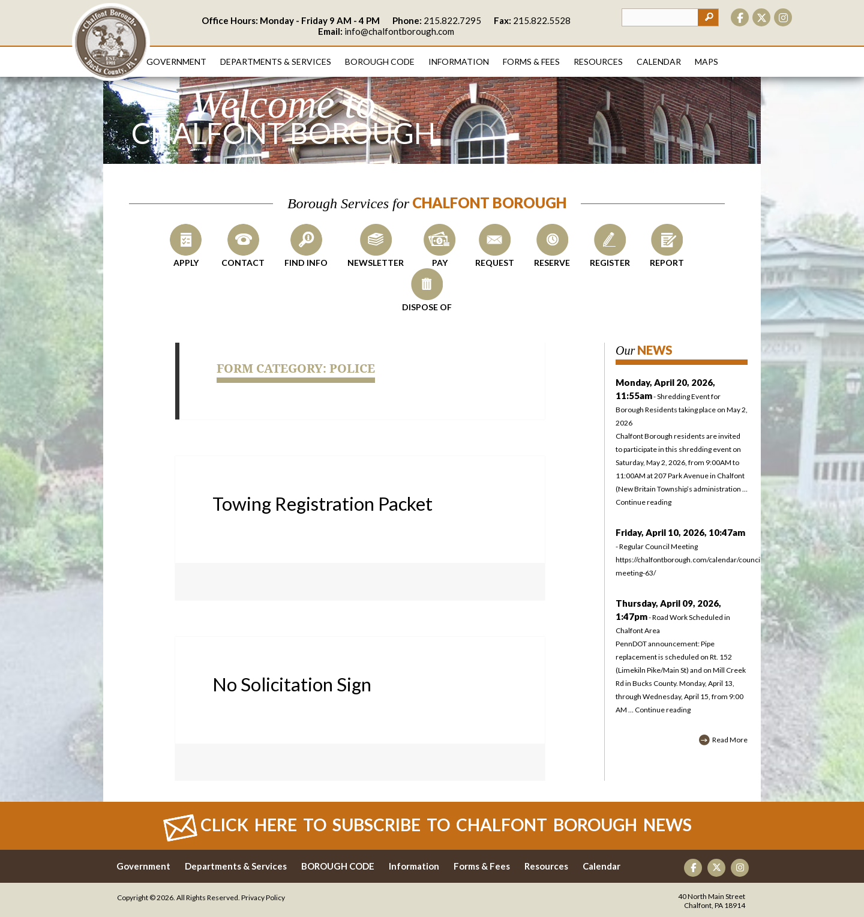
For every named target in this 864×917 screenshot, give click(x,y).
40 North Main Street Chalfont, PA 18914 (711, 901)
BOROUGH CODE (337, 866)
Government (176, 61)
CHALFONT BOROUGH (111, 42)
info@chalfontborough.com (399, 31)
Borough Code (380, 61)
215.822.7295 (452, 20)
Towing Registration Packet (322, 503)
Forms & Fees (531, 61)
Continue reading (643, 502)
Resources (598, 61)
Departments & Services (275, 61)
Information (458, 61)
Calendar (659, 61)
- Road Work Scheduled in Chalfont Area (673, 617)
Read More (730, 739)
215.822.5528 (542, 20)
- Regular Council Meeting (682, 554)
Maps (706, 61)
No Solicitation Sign (291, 684)
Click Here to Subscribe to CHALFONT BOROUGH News (446, 824)
